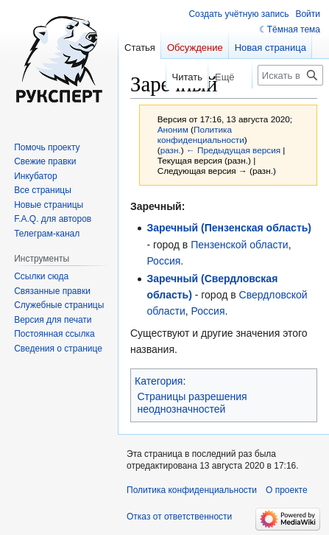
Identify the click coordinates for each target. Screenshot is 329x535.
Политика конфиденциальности (201, 134)
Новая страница (270, 47)
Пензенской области (240, 245)
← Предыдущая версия (233, 150)
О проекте (287, 490)
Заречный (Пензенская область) (228, 228)
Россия (163, 261)
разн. (170, 150)
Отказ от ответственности (179, 516)
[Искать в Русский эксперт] (290, 75)
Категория (159, 381)
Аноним (173, 129)
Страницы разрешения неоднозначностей (192, 403)
